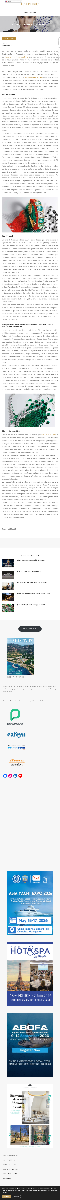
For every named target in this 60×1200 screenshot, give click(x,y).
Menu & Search (30, 13)
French (8, 1)
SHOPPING (7, 1178)
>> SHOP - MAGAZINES (30, 629)
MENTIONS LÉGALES (10, 1169)
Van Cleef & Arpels (48, 435)
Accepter (6, 1196)
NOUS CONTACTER (10, 1174)
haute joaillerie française (34, 77)
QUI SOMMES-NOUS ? (11, 1155)
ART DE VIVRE (9, 39)
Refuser (16, 1196)
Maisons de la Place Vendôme (16, 57)
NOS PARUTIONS (9, 1160)
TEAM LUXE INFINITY (11, 1165)
